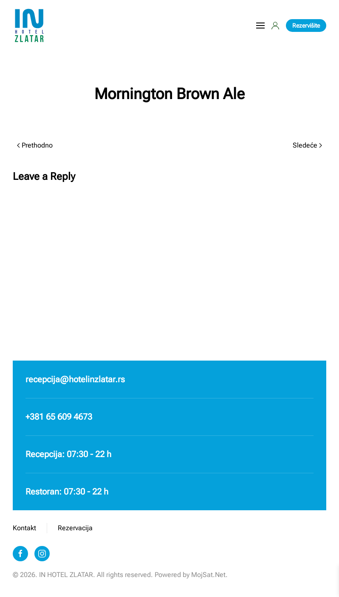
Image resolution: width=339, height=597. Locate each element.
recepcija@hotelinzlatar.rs (75, 379)
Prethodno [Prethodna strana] (35, 145)
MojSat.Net (208, 575)
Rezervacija (75, 528)
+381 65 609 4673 (58, 417)
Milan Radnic (163, 116)
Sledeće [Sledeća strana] (307, 145)
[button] (260, 25)
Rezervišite (306, 25)
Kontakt (24, 528)
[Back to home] (30, 25)
